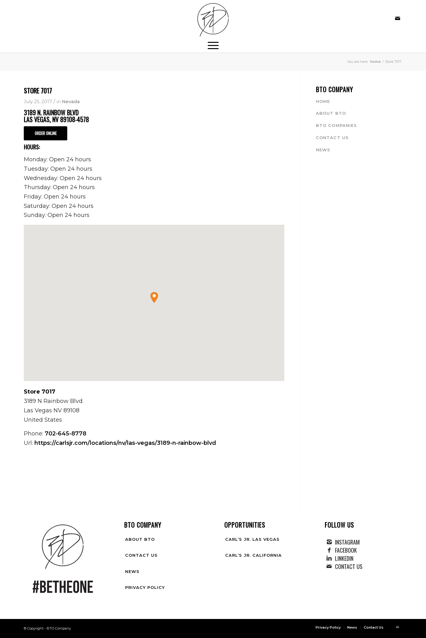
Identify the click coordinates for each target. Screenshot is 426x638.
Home (323, 101)
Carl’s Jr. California (253, 555)
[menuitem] (213, 45)
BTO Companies (336, 125)
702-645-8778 (65, 433)
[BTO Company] (213, 20)
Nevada (71, 101)
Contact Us (332, 137)
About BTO (331, 113)
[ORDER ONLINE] (45, 133)
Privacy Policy (145, 587)
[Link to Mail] (397, 18)
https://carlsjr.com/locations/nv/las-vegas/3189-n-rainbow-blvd (125, 443)
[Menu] (213, 45)
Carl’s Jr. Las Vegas (252, 539)
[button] (154, 297)
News (323, 149)
